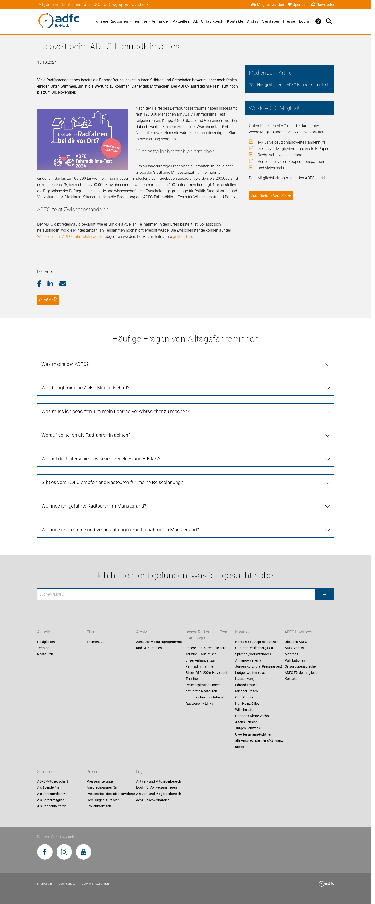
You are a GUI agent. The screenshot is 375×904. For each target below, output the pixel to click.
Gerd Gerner (244, 697)
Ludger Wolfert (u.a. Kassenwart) (250, 676)
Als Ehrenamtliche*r (52, 794)
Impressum (46, 883)
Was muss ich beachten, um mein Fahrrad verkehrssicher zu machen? (115, 411)
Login (304, 21)
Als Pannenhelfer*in (52, 806)
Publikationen (295, 660)
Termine (43, 648)
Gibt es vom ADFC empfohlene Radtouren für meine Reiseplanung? (112, 482)
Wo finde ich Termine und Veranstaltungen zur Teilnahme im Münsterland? (120, 529)
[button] (42, 284)
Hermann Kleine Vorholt (253, 716)
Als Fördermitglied (50, 800)
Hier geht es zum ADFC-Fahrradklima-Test (292, 85)
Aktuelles (181, 21)
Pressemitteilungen (101, 781)
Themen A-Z (96, 642)
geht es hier (182, 236)
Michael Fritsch (246, 691)
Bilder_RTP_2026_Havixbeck (207, 673)
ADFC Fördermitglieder (301, 673)
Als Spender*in (48, 788)
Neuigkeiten (46, 642)
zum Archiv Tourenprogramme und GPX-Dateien (159, 645)
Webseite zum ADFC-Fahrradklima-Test (71, 236)
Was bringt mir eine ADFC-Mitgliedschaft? (85, 388)
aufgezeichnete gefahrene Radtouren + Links (205, 701)
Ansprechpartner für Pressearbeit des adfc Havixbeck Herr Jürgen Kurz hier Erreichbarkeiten (111, 797)
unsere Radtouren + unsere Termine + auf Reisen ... (206, 651)
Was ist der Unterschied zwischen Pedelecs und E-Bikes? (100, 459)
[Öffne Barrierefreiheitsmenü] (318, 21)
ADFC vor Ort (294, 648)
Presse (289, 21)
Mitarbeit (291, 654)
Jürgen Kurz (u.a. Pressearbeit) (258, 667)
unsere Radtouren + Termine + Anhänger (132, 21)
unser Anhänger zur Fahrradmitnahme (200, 663)
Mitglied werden (267, 4)
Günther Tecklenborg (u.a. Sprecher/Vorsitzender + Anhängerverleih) (254, 654)
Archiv (252, 21)
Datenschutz (68, 883)
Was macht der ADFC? (65, 364)
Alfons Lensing (246, 722)
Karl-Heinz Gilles (247, 703)
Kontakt (291, 679)
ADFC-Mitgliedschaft (52, 781)
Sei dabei (270, 21)
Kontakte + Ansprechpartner (256, 642)
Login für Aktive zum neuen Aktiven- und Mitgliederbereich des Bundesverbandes (158, 794)
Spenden (298, 4)
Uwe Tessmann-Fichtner (253, 734)
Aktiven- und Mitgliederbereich (158, 781)
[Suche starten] (324, 594)
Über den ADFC (296, 642)
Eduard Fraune (246, 685)
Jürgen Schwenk (247, 728)
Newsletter (322, 4)
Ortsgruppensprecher (301, 667)
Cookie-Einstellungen (97, 883)
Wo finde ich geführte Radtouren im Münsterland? (93, 506)
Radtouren (45, 654)
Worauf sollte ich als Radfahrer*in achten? (85, 435)
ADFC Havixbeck (208, 21)
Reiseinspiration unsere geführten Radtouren (203, 688)
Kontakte (235, 21)
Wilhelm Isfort (245, 710)
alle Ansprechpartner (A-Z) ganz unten (259, 744)
